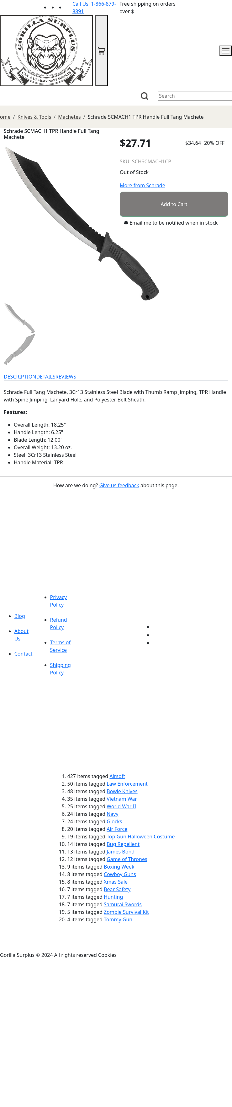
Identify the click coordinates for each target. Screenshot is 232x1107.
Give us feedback (119, 485)
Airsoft (117, 776)
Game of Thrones (127, 859)
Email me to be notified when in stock (171, 222)
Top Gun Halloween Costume (141, 836)
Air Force (117, 829)
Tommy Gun (118, 919)
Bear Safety (117, 889)
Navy (112, 813)
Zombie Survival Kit (126, 911)
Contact (23, 653)
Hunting (113, 896)
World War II (121, 806)
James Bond (120, 851)
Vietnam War (122, 798)
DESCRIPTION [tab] (20, 376)
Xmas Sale (116, 881)
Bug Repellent (123, 844)
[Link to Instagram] (68, 7)
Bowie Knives (122, 791)
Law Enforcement (127, 783)
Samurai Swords (123, 904)
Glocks (114, 821)
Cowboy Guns (120, 874)
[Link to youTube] (156, 626)
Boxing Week (119, 866)
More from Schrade (142, 185)
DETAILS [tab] (45, 376)
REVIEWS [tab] (65, 376)
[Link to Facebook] (156, 634)
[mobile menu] (225, 51)
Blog (19, 616)
